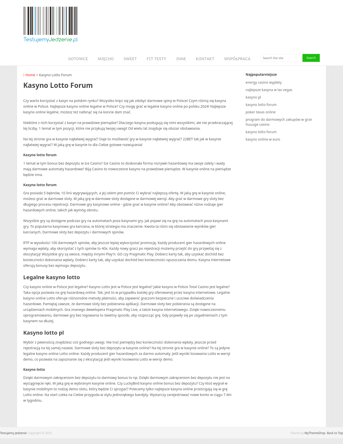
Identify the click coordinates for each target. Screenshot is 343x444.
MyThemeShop (314, 433)
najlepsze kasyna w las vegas (269, 89)
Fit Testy (156, 58)
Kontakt (205, 58)
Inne (181, 58)
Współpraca (237, 58)
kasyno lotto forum (261, 104)
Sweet (130, 58)
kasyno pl (253, 97)
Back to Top (335, 433)
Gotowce (78, 58)
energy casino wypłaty (264, 82)
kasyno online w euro (263, 139)
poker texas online (261, 112)
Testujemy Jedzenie (13, 433)
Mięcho (106, 58)
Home (29, 75)
